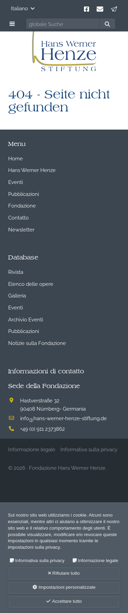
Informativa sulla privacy (40, 560)
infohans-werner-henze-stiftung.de (63, 417)
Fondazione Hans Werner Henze (67, 467)
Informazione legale (98, 560)
